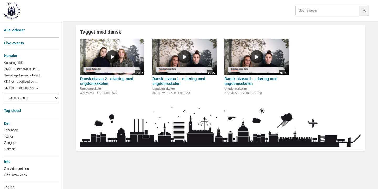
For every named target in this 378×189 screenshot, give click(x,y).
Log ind (9, 187)
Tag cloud (12, 110)
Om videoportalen (16, 169)
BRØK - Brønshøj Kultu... (21, 69)
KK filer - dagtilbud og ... (21, 81)
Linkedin (10, 149)
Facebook (11, 130)
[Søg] (364, 10)
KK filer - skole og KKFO (21, 88)
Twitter (8, 136)
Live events (14, 43)
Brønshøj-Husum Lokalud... (23, 75)
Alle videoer (14, 30)
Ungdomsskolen (91, 88)
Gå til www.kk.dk (15, 175)
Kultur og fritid (13, 63)
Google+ (10, 143)
